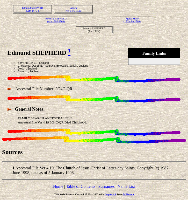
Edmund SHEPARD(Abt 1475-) (32, 9)
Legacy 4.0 (111, 194)
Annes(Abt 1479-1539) (73, 9)
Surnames (106, 186)
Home (58, 186)
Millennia (128, 194)
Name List (126, 186)
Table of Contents (81, 186)
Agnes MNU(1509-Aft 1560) (132, 20)
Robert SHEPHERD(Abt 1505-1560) (55, 20)
